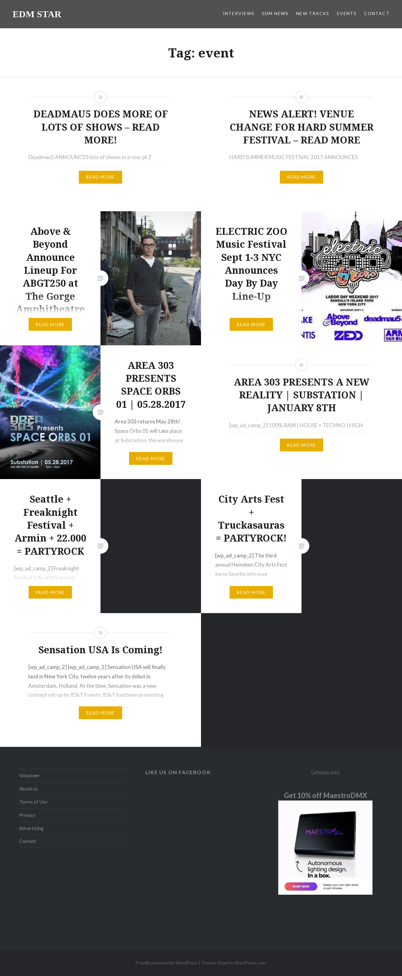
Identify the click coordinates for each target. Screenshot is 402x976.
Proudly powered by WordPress (166, 962)
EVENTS (346, 13)
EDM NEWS (275, 13)
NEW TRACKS (312, 13)
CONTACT (376, 13)
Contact (27, 841)
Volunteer (29, 775)
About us (28, 788)
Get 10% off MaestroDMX (325, 795)
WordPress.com (250, 962)
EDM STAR (37, 14)
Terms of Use (33, 802)
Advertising (31, 828)
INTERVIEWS (239, 13)
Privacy (27, 815)
